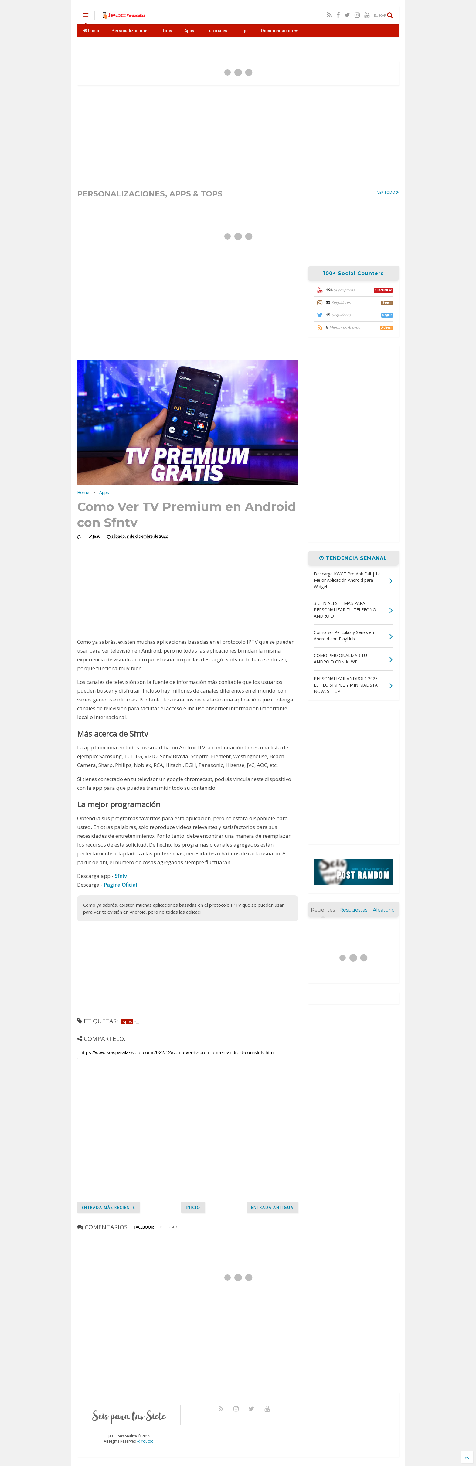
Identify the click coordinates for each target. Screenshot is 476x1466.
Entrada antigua (272, 1207)
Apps (189, 30)
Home (83, 492)
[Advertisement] (238, 136)
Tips (244, 30)
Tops (167, 30)
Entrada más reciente (108, 1207)
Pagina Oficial (120, 884)
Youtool (146, 1441)
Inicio (91, 30)
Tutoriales (216, 30)
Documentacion (279, 30)
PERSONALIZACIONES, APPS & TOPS (150, 193)
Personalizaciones (130, 30)
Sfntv (121, 875)
